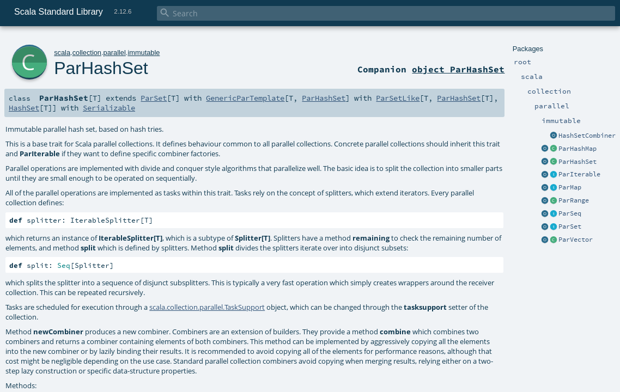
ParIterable (579, 174)
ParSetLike (398, 98)
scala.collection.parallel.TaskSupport (207, 307)
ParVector (575, 239)
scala (62, 52)
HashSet (24, 108)
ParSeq (569, 213)
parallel (115, 52)
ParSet (569, 226)
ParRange (573, 200)
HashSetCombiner (587, 135)
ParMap (569, 187)
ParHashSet (577, 162)
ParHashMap (577, 148)
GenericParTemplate (245, 98)
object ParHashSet (458, 69)
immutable (143, 52)
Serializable (109, 108)
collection (86, 52)
